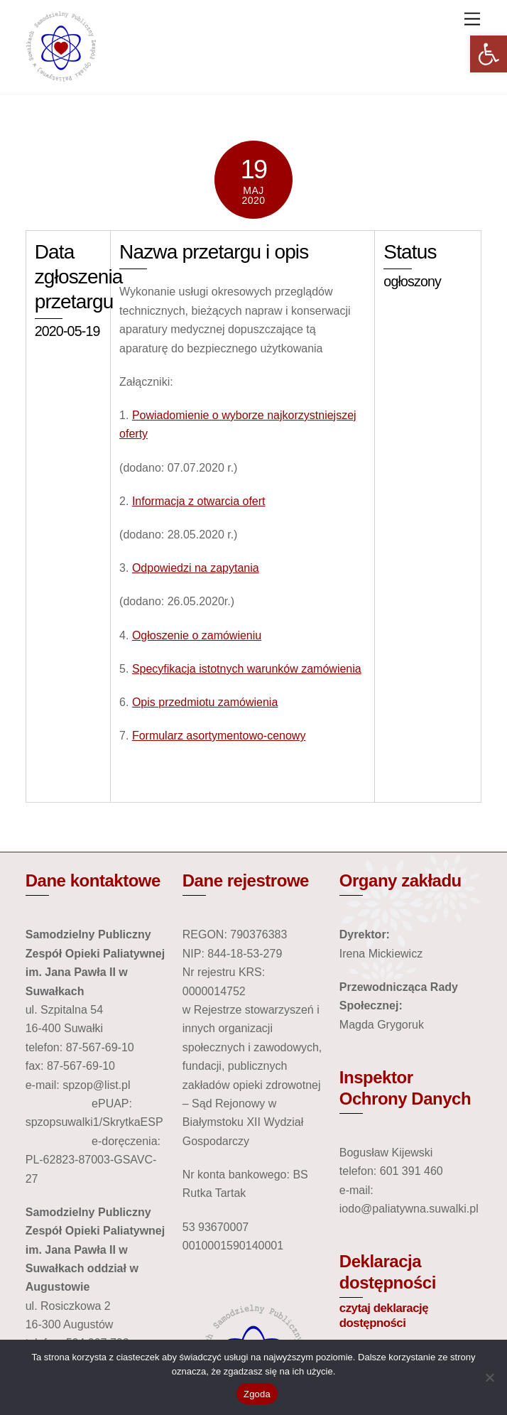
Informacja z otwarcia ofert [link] (199, 501)
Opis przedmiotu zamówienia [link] (205, 702)
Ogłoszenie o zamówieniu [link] (196, 635)
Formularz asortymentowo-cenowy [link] (219, 736)
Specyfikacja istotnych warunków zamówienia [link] (246, 669)
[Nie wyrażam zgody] (489, 1377)
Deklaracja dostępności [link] (387, 1272)
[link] (488, 54)
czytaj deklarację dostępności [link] (383, 1315)
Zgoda (257, 1394)
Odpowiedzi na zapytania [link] (195, 568)
